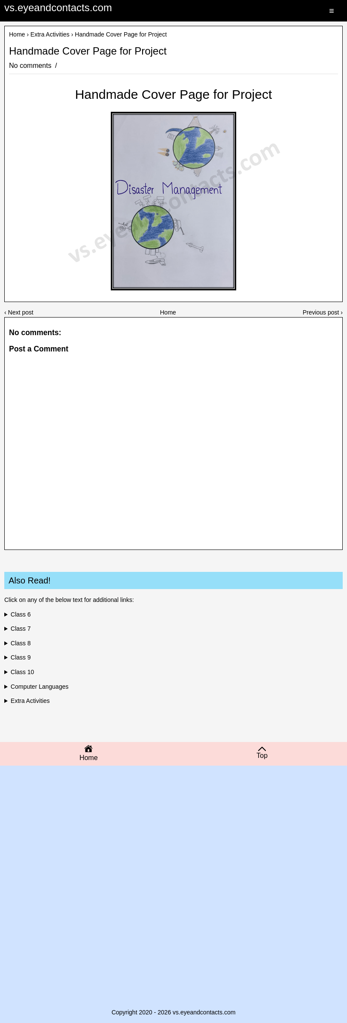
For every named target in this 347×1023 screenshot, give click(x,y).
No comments (31, 65)
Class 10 (22, 672)
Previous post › (323, 312)
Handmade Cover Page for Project (88, 51)
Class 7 (21, 628)
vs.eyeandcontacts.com (58, 7)
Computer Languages (40, 686)
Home (17, 34)
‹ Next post (18, 312)
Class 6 (21, 614)
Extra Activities (50, 34)
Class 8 (21, 643)
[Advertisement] (173, 839)
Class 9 (21, 657)
